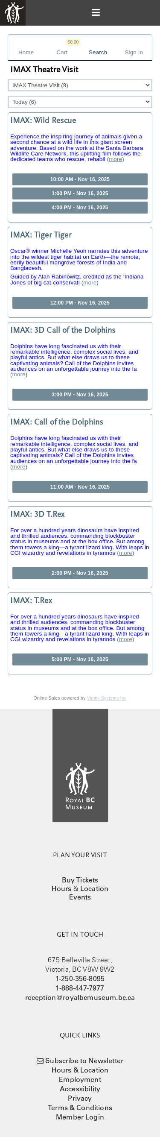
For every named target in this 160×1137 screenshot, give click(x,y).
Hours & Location (80, 1070)
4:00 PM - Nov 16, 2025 (80, 208)
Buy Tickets (80, 880)
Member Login (80, 1117)
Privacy (80, 1098)
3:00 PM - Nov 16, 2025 (80, 395)
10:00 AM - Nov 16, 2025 (80, 179)
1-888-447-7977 (79, 988)
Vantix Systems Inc (107, 697)
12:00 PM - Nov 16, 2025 (80, 303)
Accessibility (80, 1088)
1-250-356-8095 (80, 978)
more (115, 159)
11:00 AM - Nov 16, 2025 (80, 487)
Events (80, 897)
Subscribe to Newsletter (84, 1060)
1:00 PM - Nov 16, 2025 (80, 193)
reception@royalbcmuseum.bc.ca (80, 997)
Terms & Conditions (80, 1107)
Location (94, 888)
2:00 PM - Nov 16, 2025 (80, 573)
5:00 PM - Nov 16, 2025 (80, 659)
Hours (62, 888)
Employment (80, 1079)
